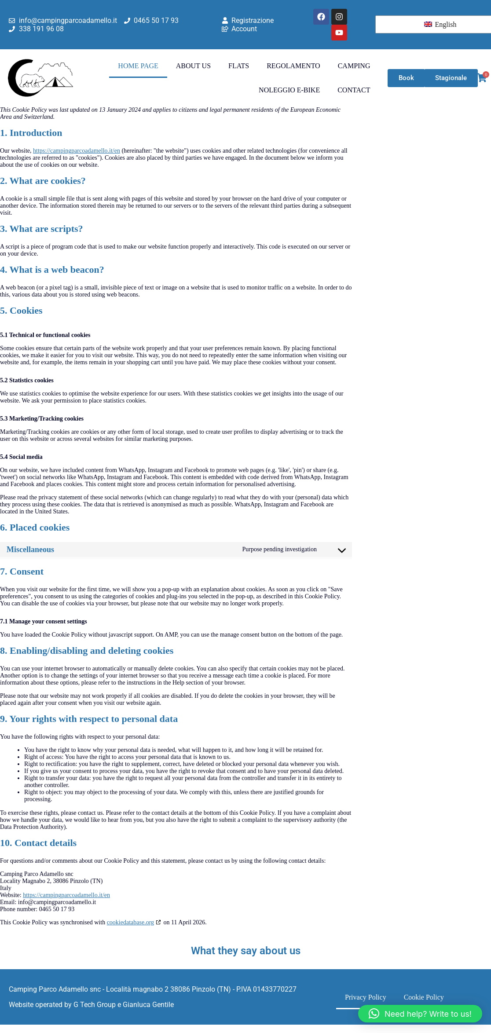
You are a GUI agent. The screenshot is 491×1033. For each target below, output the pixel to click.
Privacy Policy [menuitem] (365, 997)
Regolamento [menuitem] (293, 66)
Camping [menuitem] (354, 66)
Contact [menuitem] (353, 90)
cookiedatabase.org (130, 922)
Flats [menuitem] (238, 66)
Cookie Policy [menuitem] (424, 997)
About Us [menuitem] (193, 66)
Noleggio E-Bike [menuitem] (289, 90)
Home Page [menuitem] (138, 66)
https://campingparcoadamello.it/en (76, 150)
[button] (420, 1013)
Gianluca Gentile (148, 1004)
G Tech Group (94, 1004)
